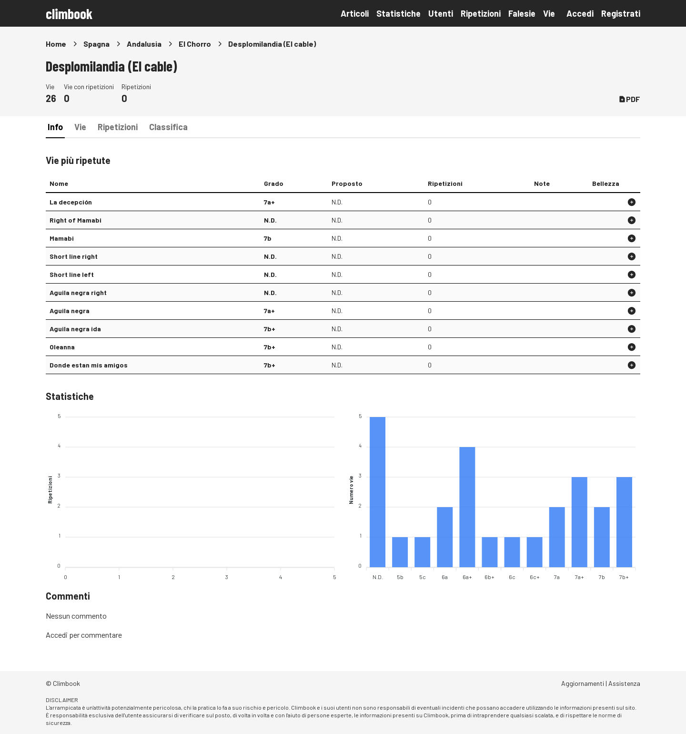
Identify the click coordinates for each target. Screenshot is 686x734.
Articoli (355, 13)
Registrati (620, 13)
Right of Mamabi (75, 220)
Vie (549, 13)
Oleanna (62, 347)
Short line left (72, 274)
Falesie (521, 13)
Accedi (580, 13)
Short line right (74, 256)
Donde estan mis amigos (89, 365)
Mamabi (62, 238)
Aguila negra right (78, 292)
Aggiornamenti (582, 683)
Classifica (168, 127)
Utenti (440, 13)
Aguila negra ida (75, 329)
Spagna (96, 43)
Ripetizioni (481, 13)
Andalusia (144, 43)
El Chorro (195, 43)
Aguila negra (70, 310)
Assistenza (624, 683)
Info (55, 127)
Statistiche (398, 13)
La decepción (71, 202)
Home (56, 43)
